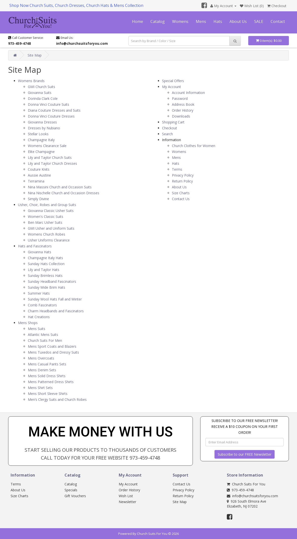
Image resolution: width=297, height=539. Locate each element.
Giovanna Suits (39, 92)
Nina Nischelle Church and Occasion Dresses (63, 193)
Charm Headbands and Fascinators (56, 311)
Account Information (188, 92)
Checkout (169, 128)
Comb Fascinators (42, 305)
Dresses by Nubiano (44, 128)
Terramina (36, 181)
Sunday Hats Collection (46, 263)
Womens (180, 21)
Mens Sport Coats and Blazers (52, 346)
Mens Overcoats (41, 358)
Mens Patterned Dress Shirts (51, 381)
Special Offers (173, 80)
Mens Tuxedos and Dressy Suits (53, 352)
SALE (258, 21)
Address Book (183, 104)
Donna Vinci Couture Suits (48, 104)
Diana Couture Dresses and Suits (54, 110)
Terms (177, 169)
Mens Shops (28, 322)
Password (180, 98)
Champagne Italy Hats (45, 257)
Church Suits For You (246, 484)
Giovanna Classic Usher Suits (51, 210)
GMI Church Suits (41, 86)
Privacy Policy (183, 175)
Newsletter (127, 501)
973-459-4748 (240, 490)
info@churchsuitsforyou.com (252, 496)
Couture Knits (39, 169)
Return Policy (182, 181)
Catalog (157, 21)
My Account (171, 86)
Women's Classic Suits (45, 216)
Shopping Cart (173, 122)
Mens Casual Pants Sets (47, 364)
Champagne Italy (41, 139)
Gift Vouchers (75, 496)
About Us (238, 21)
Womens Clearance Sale (47, 145)
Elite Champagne (41, 151)
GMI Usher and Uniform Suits (51, 228)
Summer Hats (39, 293)
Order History (182, 110)
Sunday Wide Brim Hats (46, 287)
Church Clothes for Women (193, 145)
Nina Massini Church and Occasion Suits (60, 187)
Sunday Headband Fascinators (52, 281)
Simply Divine (38, 198)
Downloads (181, 116)
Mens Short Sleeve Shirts (47, 393)
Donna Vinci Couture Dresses (51, 116)
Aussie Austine (39, 175)
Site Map (35, 55)
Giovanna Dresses (42, 122)
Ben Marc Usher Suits (45, 222)
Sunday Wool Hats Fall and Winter (55, 299)
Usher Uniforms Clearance (49, 240)
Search (167, 134)
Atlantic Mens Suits (43, 334)
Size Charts (181, 193)
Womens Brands (31, 80)
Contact (278, 21)
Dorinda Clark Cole (43, 98)
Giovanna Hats (39, 252)
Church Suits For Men (45, 340)
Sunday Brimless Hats (45, 275)
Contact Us (181, 198)
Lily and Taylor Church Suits (50, 157)
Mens (201, 21)
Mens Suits (36, 328)
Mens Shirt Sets (40, 387)
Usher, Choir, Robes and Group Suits (47, 204)
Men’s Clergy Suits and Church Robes (57, 399)
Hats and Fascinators (35, 246)
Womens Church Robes (46, 234)
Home (137, 21)
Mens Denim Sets (42, 370)
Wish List (126, 496)
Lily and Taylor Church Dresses (52, 163)
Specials (71, 490)
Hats (218, 21)
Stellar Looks (38, 134)
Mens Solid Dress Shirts (47, 376)
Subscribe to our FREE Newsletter (244, 454)
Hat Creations (39, 316)
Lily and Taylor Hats (43, 269)
